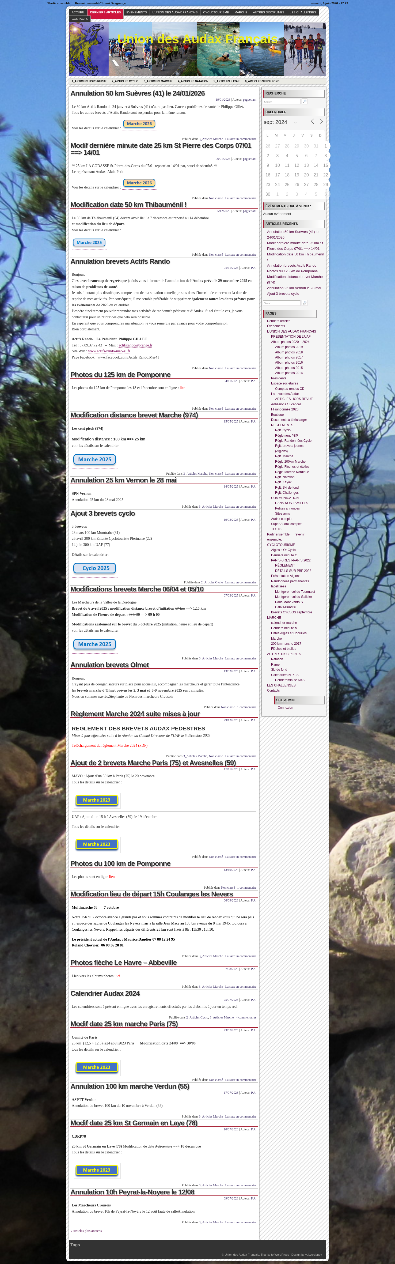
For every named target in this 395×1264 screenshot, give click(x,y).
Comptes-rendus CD (289, 389)
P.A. (253, 268)
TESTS (276, 529)
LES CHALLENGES (303, 12)
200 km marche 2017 (286, 644)
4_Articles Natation (193, 81)
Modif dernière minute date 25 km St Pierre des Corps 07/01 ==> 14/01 (160, 148)
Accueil (78, 12)
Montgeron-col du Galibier (293, 597)
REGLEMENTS (282, 425)
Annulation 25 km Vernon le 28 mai (123, 480)
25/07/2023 (231, 1000)
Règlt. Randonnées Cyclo (293, 441)
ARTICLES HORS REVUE (294, 399)
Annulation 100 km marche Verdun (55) (129, 1086)
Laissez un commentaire (240, 139)
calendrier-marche (284, 623)
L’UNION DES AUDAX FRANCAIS (175, 12)
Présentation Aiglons (285, 576)
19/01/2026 (223, 99)
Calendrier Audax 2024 (104, 993)
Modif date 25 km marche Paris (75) (124, 1024)
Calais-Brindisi (285, 607)
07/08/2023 (231, 969)
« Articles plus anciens (86, 1231)
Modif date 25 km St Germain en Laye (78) (133, 1123)
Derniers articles (105, 12)
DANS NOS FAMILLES (291, 503)
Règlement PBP (286, 435)
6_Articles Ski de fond (262, 81)
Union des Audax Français (197, 39)
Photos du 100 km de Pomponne (120, 863)
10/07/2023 (231, 1129)
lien (182, 388)
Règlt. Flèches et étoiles (292, 467)
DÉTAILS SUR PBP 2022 (293, 571)
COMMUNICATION (285, 498)
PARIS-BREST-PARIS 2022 (291, 560)
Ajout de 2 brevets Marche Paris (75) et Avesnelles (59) (153, 763)
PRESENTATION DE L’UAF (291, 336)
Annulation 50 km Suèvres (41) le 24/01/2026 (137, 93)
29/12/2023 (231, 720)
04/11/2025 (231, 381)
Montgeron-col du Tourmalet (295, 592)
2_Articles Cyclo (125, 81)
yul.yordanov (313, 1254)
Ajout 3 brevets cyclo (102, 513)
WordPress (281, 1254)
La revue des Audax (285, 394)
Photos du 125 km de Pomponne (120, 375)
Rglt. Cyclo (283, 430)
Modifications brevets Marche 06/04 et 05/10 (136, 589)
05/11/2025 (231, 268)
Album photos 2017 (289, 357)
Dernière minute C (284, 555)
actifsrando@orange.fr (135, 345)
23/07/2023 (231, 1030)
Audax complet (281, 519)
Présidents (278, 378)
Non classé (216, 198)
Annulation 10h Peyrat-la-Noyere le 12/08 (132, 1192)
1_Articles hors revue (89, 81)
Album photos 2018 (289, 352)
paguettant (249, 99)
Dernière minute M (284, 628)
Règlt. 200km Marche (290, 461)
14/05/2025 (231, 486)
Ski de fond (279, 669)
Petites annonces (287, 508)
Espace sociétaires (284, 383)
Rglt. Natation (285, 477)
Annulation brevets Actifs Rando (120, 261)
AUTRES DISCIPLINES (268, 12)
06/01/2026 (223, 159)
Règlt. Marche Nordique (292, 472)
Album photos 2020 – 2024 (290, 342)
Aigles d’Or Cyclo (283, 550)
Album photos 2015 (289, 368)
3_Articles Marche (158, 81)
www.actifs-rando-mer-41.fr (109, 351)
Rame (275, 664)
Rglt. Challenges (287, 493)
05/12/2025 (223, 211)
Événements (136, 12)
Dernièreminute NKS (290, 680)
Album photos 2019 (289, 347)
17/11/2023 (231, 769)
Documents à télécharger (289, 420)
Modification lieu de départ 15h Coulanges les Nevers (151, 894)
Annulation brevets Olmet (109, 665)
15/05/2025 (231, 421)
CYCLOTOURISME (216, 12)
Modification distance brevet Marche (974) (134, 415)
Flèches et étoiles (283, 649)
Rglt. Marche (284, 456)
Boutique (277, 415)
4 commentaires (246, 1017)
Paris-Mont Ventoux (289, 602)
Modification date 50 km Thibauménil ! (128, 205)
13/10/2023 (231, 870)
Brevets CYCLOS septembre (291, 612)
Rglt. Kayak (283, 482)
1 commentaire (246, 707)
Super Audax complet (286, 524)
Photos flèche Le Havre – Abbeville (123, 963)
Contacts (80, 18)
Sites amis (282, 513)
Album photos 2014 (289, 373)
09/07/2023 (231, 1198)
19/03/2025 (231, 520)
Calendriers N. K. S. (285, 675)
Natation (277, 659)
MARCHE (241, 12)
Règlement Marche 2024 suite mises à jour (135, 714)
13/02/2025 (231, 671)
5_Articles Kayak (227, 81)
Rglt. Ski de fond (287, 487)
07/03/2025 (231, 595)
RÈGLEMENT (285, 565)
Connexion (285, 708)
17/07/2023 (231, 1093)
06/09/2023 (231, 900)
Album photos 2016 (289, 362)
